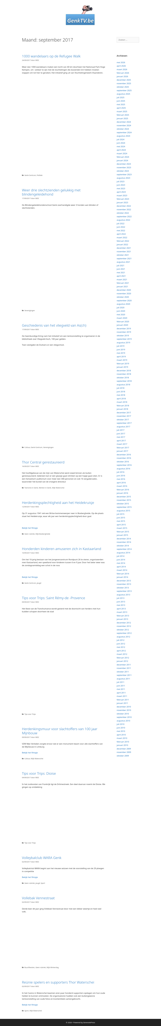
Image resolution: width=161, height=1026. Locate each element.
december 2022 (124, 206)
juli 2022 (120, 223)
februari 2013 (123, 615)
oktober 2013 (123, 587)
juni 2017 (121, 433)
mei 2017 (121, 437)
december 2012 (124, 622)
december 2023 (124, 164)
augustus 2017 (123, 426)
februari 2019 (123, 363)
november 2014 (124, 542)
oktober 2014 (123, 545)
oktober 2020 (123, 297)
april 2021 (121, 276)
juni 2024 (121, 143)
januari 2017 (122, 451)
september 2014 (124, 549)
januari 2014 (122, 577)
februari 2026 (123, 73)
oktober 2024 (123, 129)
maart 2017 (122, 444)
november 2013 (124, 584)
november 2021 (124, 251)
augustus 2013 (123, 594)
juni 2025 (121, 101)
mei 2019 (121, 353)
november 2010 (124, 710)
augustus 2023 (123, 178)
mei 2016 (121, 479)
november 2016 (124, 458)
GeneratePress (89, 1022)
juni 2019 (121, 349)
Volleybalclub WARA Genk (41, 857)
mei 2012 (121, 647)
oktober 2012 (123, 629)
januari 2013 (122, 619)
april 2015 (121, 524)
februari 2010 (123, 741)
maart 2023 (122, 195)
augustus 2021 (123, 262)
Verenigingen (29, 310)
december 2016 (124, 454)
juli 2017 (120, 430)
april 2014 (121, 566)
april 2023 (121, 192)
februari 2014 (123, 573)
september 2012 (124, 633)
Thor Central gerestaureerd (43, 462)
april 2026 (121, 66)
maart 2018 (122, 402)
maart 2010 (122, 738)
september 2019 (124, 339)
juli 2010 (120, 724)
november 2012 (124, 626)
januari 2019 (122, 367)
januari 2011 (122, 703)
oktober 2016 (123, 461)
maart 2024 (122, 153)
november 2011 (124, 668)
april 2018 (121, 398)
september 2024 (124, 132)
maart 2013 (122, 612)
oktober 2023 (123, 171)
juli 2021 (120, 265)
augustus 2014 (123, 552)
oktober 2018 (123, 377)
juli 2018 (120, 388)
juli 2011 (120, 682)
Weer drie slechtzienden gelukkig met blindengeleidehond (51, 192)
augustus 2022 (123, 220)
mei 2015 (121, 521)
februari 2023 (123, 199)
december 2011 (124, 664)
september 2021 (124, 258)
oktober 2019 (123, 335)
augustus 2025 (123, 94)
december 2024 (124, 122)
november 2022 (124, 209)
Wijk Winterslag (53, 967)
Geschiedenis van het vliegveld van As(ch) (54, 325)
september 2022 (124, 216)
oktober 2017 (123, 419)
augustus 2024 (123, 136)
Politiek (39, 175)
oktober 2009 (123, 755)
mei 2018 (121, 395)
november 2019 (124, 332)
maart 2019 (122, 360)
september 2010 (124, 717)
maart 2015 (122, 528)
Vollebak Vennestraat (38, 898)
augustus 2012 (123, 636)
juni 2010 (121, 727)
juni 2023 (121, 185)
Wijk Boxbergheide (42, 534)
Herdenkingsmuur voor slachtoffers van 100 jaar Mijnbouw (59, 730)
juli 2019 (120, 346)
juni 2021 (121, 269)
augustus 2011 (123, 678)
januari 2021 (122, 286)
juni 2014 (121, 559)
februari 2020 (123, 321)
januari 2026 (122, 76)
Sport (43, 883)
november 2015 (124, 500)
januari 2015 (122, 535)
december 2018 (124, 370)
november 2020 (124, 293)
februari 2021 (123, 283)
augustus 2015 (123, 510)
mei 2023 (121, 188)
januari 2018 (122, 409)
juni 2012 (121, 643)
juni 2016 (121, 475)
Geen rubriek (29, 534)
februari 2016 (123, 489)
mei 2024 (121, 146)
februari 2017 (123, 447)
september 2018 (124, 381)
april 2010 (121, 734)
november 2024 (124, 125)
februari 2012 (123, 657)
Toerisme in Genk (31, 488)
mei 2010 (121, 731)
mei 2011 (121, 689)
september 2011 (124, 675)
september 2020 (124, 300)
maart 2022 (122, 237)
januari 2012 (122, 661)
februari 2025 (123, 115)
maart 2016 (122, 486)
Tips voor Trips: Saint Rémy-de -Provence (53, 597)
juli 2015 (120, 514)
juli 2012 (120, 640)
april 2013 (121, 608)
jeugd (39, 583)
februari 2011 (123, 699)
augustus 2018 (123, 384)
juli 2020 (120, 307)
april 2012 (121, 650)
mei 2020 (121, 314)
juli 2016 (120, 472)
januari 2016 (122, 493)
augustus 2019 (123, 342)
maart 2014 (122, 570)
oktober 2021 (123, 255)
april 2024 (121, 150)
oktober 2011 (123, 671)
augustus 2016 (123, 468)
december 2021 (124, 248)
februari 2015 (123, 531)
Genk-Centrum (30, 175)
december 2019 (124, 328)
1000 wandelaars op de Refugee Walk (51, 56)
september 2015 (124, 507)
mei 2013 (121, 605)
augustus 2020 (123, 304)
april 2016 (121, 482)
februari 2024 (123, 157)
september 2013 (124, 591)
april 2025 (121, 108)
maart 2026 (122, 69)
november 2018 (124, 374)
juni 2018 (121, 391)
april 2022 (121, 234)
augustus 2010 (123, 720)
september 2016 (124, 465)
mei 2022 (121, 230)
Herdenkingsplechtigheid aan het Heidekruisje (58, 502)
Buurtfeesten (29, 967)
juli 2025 (120, 97)
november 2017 (124, 416)
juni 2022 (121, 227)
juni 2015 (121, 517)
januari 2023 (122, 202)
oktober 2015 (123, 503)
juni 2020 (121, 311)
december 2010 (124, 706)
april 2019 (121, 356)
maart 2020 (122, 318)
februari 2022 (123, 241)
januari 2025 (122, 118)
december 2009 (124, 748)
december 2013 (124, 580)
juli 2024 (120, 139)
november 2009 (124, 752)
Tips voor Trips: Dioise (39, 773)
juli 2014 (120, 556)
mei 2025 (121, 104)
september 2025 (124, 90)
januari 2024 (122, 160)
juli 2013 (120, 598)
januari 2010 (122, 745)
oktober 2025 (123, 87)
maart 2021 (122, 279)
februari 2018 (123, 405)
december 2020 (124, 290)
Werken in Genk (45, 488)
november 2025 (124, 83)
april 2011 (121, 692)
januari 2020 (122, 325)
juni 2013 (121, 601)
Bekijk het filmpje (30, 528)
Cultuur (27, 447)
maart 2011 (122, 696)
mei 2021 (121, 272)
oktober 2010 (123, 713)
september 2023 (124, 174)
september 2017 (124, 423)
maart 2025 (122, 111)
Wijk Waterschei (58, 488)
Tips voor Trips (30, 714)
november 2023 (124, 167)
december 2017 (124, 412)
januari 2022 (122, 244)
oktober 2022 (123, 213)
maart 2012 (122, 654)
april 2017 (121, 440)
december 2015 (124, 496)
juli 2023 (120, 181)
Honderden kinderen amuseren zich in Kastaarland (61, 548)
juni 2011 (121, 685)
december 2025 (124, 80)
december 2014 (124, 538)
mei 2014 (121, 563)
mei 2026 (121, 62)
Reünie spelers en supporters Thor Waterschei (58, 982)
